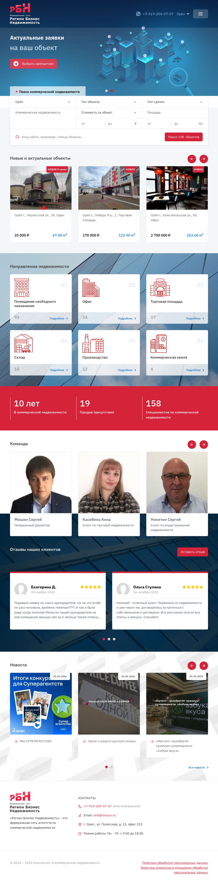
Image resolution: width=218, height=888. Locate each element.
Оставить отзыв (193, 552)
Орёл (19, 102)
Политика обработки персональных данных (175, 863)
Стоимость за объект (96, 112)
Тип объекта (90, 102)
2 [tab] (108, 638)
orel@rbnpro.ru (104, 815)
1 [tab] (103, 638)
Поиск (183, 137)
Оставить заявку (25, 65)
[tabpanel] (109, 48)
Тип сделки (155, 102)
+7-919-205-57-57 (154, 14)
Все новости (198, 767)
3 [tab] (113, 638)
